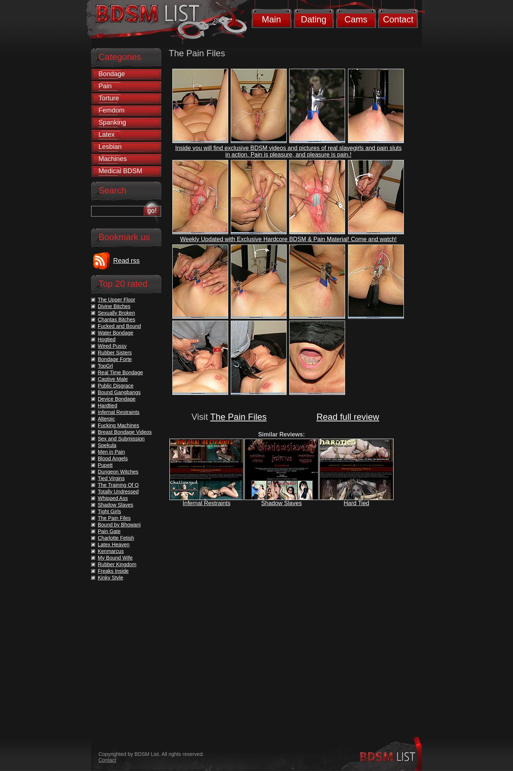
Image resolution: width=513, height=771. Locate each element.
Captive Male (113, 379)
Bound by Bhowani (119, 525)
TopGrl (105, 366)
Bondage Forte (115, 359)
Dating (313, 19)
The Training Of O (118, 485)
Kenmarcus (111, 551)
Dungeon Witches (118, 472)
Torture (108, 98)
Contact (398, 19)
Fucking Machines (118, 425)
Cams (355, 19)
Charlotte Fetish (116, 538)
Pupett (105, 465)
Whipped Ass (113, 498)
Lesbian (110, 146)
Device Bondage (117, 399)
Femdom (111, 110)
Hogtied (106, 339)
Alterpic (106, 419)
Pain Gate (109, 531)
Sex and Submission (121, 439)
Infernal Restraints (206, 503)
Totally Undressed (118, 492)
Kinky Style (110, 578)
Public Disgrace (115, 386)
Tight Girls (109, 511)
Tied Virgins (111, 478)
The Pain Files (238, 417)
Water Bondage (115, 333)
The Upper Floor (116, 300)
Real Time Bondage (120, 372)
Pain (105, 86)
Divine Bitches (114, 306)
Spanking (112, 122)
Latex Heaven (113, 544)
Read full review (347, 417)
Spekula (107, 445)
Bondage (111, 74)
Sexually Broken (116, 313)
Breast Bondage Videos (125, 432)
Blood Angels (113, 458)
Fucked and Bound (119, 326)
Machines (112, 159)
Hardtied (107, 405)
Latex (106, 134)
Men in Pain (111, 452)
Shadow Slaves (281, 503)
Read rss (126, 260)
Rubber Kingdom (117, 564)
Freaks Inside (113, 571)
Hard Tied (356, 503)
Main (271, 19)
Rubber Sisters (115, 353)
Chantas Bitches (116, 319)
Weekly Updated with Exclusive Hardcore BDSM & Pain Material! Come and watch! (288, 239)
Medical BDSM (120, 171)
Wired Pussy (112, 346)
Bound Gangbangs (119, 392)
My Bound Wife (115, 558)
